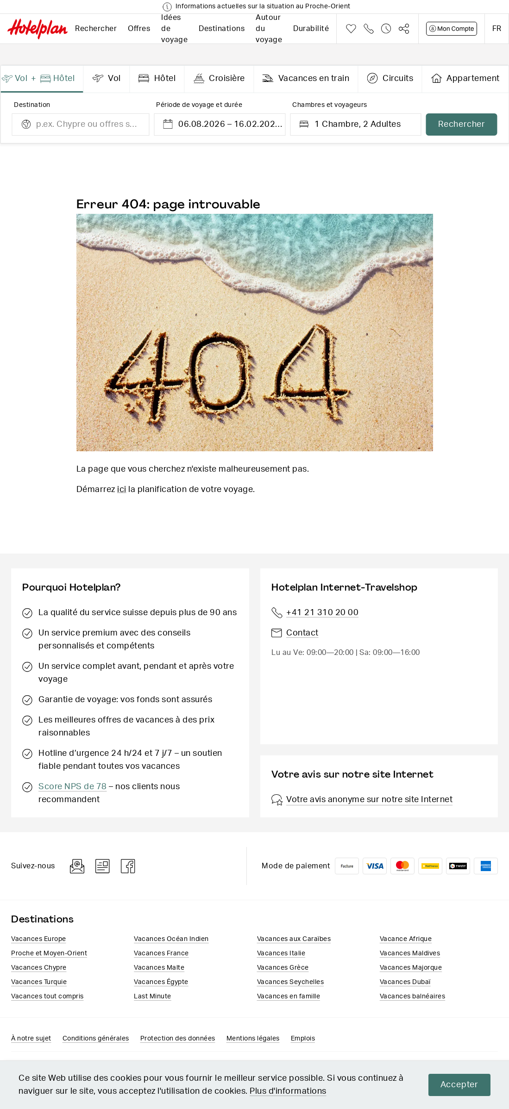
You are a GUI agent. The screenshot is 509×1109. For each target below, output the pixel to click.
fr (496, 28)
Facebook (128, 866)
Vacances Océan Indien (171, 939)
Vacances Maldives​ (410, 953)
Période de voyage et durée (199, 105)
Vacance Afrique (406, 939)
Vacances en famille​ (288, 996)
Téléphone (369, 29)
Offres (139, 28)
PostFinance (430, 866)
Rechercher (96, 28)
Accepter (459, 1085)
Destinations (222, 28)
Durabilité (311, 28)
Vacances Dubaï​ (405, 982)
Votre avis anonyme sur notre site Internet (361, 799)
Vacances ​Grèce (283, 968)
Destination (32, 105)
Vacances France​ (161, 953)
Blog (102, 866)
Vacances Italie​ (281, 953)
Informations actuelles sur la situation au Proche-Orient (263, 6)
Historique (386, 29)
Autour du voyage (269, 29)
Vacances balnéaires (413, 996)
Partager (404, 29)
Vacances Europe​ (38, 939)
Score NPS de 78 (72, 787)
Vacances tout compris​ (47, 996)
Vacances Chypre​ (39, 968)
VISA (374, 866)
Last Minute (152, 996)
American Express (486, 866)
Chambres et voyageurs (329, 105)
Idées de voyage (174, 29)
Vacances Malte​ (159, 968)
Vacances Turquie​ (39, 982)
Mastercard (402, 866)
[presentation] (42, 79)
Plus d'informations (288, 1091)
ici (121, 490)
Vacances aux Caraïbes (294, 939)
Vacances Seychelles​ (290, 982)
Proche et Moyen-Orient (49, 953)
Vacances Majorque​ (411, 968)
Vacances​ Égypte (161, 982)
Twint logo (458, 866)
